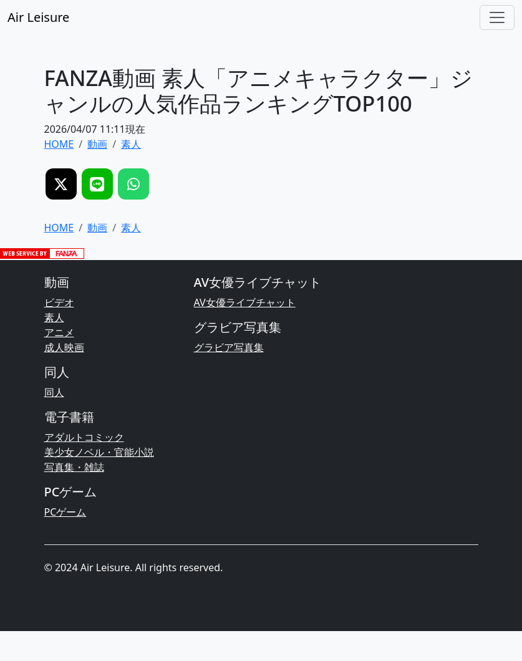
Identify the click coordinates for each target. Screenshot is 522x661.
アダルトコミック (84, 437)
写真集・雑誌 (74, 467)
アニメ (59, 332)
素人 (54, 317)
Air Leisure (38, 17)
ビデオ (59, 302)
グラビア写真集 (229, 347)
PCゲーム (65, 512)
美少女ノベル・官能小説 (99, 452)
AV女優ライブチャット (245, 302)
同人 (54, 392)
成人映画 (64, 347)
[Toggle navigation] (497, 17)
